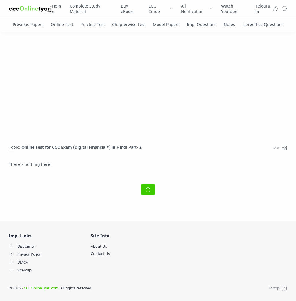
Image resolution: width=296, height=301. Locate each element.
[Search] (284, 9)
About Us (99, 246)
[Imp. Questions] (202, 24)
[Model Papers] (166, 24)
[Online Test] (62, 24)
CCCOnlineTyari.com (41, 288)
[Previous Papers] (28, 24)
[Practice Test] (92, 24)
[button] (275, 9)
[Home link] (148, 189)
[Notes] (229, 24)
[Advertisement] (148, 89)
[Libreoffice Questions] (263, 24)
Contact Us (100, 253)
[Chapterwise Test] (129, 24)
